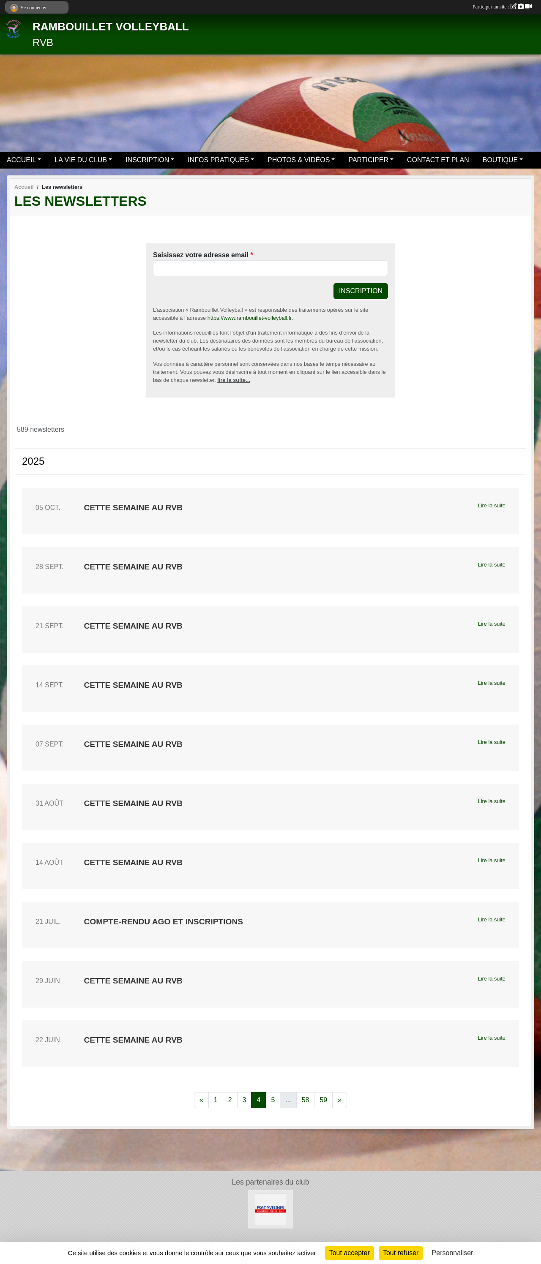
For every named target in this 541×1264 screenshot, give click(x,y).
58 (305, 1099)
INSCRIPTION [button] (147, 159)
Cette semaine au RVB (133, 507)
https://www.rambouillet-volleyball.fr (250, 318)
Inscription (361, 290)
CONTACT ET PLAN (438, 159)
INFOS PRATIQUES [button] (218, 159)
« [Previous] (201, 1099)
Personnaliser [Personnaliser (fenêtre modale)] (452, 1252)
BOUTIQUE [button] (500, 159)
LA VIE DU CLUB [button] (81, 159)
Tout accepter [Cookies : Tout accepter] (349, 1252)
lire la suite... (233, 380)
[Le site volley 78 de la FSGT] (271, 1208)
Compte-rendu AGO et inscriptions (163, 921)
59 (323, 1099)
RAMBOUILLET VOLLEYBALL (111, 26)
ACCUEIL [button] (21, 159)
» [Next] (340, 1099)
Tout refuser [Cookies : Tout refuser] (400, 1252)
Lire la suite (491, 505)
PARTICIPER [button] (368, 159)
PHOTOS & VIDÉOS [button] (299, 159)
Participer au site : (502, 7)
